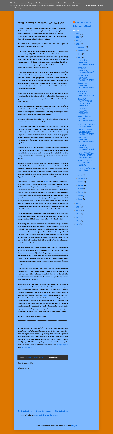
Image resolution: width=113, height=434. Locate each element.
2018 (78, 214)
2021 (78, 203)
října (80, 54)
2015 (78, 224)
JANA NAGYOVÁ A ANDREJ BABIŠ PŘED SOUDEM (85, 155)
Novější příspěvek (25, 411)
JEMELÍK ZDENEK (83, 23)
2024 (78, 37)
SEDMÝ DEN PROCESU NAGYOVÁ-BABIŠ (86, 78)
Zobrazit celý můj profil (82, 26)
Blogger (74, 426)
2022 (78, 44)
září (79, 57)
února (80, 196)
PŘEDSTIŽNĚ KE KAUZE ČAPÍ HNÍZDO (85, 163)
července (81, 178)
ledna (80, 199)
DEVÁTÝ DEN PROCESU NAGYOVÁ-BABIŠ (86, 62)
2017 (78, 217)
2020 (78, 207)
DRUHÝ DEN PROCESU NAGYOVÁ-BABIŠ (86, 147)
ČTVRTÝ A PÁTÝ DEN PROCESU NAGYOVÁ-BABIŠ (86, 132)
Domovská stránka (43, 411)
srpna (80, 175)
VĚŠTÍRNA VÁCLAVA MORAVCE (83, 111)
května (81, 185)
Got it (100, 5)
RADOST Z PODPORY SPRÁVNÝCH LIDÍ (86, 93)
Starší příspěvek (61, 411)
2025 (78, 34)
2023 (78, 40)
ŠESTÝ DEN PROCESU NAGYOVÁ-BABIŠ (86, 86)
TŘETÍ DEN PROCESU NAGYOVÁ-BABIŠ (86, 140)
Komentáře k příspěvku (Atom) (46, 415)
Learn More (90, 5)
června (81, 182)
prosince (81, 47)
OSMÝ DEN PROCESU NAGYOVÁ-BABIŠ (86, 70)
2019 (78, 210)
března (81, 192)
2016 (78, 221)
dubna (80, 189)
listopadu (82, 50)
